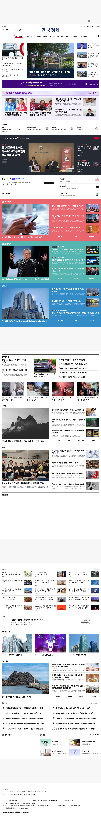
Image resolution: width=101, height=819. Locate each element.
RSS (39, 800)
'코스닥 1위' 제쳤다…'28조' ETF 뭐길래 (72, 377)
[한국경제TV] (8, 29)
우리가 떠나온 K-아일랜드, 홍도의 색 (16, 696)
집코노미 (52, 36)
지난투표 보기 (85, 624)
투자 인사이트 (5, 144)
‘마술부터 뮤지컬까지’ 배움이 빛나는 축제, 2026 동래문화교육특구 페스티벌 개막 (68, 687)
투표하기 (85, 620)
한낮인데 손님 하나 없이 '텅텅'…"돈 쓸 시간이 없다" (73, 708)
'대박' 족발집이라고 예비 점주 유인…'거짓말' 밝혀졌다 (11, 598)
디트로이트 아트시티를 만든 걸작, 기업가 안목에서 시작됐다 (68, 431)
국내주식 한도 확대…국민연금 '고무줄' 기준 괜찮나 (12, 130)
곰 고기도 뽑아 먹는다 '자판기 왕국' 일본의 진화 (67, 473)
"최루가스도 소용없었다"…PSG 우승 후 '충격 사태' (62, 398)
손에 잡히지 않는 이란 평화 (34, 130)
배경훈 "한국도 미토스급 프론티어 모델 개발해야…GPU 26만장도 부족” (79, 599)
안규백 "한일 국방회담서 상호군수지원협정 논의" (93, 45)
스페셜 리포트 (6, 632)
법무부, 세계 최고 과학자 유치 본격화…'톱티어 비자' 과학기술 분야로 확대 (79, 591)
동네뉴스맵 (60, 321)
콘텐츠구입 (14, 800)
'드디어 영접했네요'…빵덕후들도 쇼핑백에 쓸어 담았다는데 (25, 723)
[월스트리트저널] (14, 29)
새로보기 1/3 (96, 569)
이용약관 (45, 800)
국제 (58, 36)
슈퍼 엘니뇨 (80, 130)
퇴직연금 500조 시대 (12, 655)
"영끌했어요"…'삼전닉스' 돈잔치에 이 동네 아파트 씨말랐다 (24, 322)
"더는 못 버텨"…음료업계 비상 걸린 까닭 (14, 371)
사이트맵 (27, 800)
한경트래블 (5, 661)
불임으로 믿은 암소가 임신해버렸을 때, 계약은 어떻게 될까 (45, 590)
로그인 (97, 27)
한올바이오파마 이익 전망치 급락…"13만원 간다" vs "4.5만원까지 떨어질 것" (79, 574)
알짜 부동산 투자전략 (59, 310)
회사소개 (4, 791)
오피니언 (67, 36)
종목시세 (76, 279)
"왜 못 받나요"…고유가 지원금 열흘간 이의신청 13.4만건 (12, 70)
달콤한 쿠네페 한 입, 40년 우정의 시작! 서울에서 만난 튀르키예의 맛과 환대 (67, 676)
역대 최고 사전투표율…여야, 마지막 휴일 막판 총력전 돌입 (16, 114)
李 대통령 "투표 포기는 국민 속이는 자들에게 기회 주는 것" (68, 110)
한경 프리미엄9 (18, 36)
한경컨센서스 (61, 237)
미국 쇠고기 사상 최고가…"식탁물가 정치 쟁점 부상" (12, 607)
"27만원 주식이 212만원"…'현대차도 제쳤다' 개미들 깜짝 (24, 729)
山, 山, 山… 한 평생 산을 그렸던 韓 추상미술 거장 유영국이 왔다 (45, 607)
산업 (32, 36)
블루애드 (30, 791)
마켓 (91, 237)
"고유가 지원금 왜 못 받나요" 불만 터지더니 (73, 368)
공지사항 (42, 735)
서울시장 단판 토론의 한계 (59, 130)
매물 (76, 321)
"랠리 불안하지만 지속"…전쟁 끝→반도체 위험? (67, 249)
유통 (62, 36)
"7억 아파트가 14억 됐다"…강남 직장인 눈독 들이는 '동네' (24, 708)
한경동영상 (5, 495)
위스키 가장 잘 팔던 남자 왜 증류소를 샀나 (65, 462)
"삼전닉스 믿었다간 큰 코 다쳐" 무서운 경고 (73, 372)
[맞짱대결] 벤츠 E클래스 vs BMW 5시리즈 (28, 619)
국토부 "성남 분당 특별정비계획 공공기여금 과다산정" (93, 55)
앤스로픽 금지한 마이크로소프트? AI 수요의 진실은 (68, 260)
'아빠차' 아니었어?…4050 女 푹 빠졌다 (72, 360)
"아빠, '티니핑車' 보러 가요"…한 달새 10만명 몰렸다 (44, 375)
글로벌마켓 (45, 36)
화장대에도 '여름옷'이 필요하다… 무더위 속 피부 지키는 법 (68, 452)
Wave (3, 448)
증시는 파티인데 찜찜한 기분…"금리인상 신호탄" (68, 206)
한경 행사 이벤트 (7, 735)
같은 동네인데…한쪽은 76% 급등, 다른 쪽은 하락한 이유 (68, 290)
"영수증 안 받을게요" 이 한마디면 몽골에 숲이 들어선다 (11, 590)
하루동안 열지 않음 (91, 84)
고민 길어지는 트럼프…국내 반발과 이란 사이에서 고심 (93, 65)
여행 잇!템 (93, 696)
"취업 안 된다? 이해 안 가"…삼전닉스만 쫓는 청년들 (49, 72)
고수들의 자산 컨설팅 (82, 144)
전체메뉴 (84, 36)
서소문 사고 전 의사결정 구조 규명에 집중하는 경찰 (93, 74)
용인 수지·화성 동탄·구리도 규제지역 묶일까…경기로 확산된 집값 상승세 (75, 313)
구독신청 (11, 791)
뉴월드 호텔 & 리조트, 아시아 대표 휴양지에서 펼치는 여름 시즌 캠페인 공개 (68, 665)
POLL (3, 616)
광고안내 (24, 791)
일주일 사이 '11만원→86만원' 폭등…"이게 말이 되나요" (74, 713)
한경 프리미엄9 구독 (89, 27)
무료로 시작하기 (49, 183)
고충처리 (17, 791)
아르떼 (4, 406)
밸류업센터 (91, 321)
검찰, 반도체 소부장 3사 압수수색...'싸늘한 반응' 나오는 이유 (75, 729)
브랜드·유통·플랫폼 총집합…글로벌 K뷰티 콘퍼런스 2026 (79, 582)
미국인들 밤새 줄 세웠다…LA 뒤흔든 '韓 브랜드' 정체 (12, 398)
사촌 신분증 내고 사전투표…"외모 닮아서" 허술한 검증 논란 (68, 100)
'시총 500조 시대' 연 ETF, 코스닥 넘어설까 (66, 228)
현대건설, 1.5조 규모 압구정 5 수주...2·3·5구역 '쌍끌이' (44, 582)
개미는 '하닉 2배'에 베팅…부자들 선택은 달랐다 (84, 165)
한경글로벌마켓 (6, 244)
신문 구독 (81, 27)
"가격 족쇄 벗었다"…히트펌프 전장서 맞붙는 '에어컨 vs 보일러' (45, 598)
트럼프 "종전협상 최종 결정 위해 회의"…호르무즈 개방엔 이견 (68, 270)
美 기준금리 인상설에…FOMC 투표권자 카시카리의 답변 (13, 151)
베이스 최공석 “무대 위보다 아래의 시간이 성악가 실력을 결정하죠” (79, 607)
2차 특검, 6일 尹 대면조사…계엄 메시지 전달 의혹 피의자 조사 (12, 64)
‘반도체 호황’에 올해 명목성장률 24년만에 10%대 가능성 (12, 76)
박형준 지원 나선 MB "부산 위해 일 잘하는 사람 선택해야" (40, 114)
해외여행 (81, 696)
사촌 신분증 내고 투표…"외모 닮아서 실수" (73, 364)
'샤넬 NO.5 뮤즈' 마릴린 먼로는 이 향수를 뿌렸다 (68, 484)
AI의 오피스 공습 (44, 655)
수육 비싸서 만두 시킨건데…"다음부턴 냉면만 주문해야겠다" (75, 723)
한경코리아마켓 (6, 202)
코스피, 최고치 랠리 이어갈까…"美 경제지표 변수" (22, 237)
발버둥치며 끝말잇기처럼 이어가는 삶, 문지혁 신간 (68, 410)
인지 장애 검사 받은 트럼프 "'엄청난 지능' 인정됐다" (87, 398)
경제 (28, 36)
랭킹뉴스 (4, 703)
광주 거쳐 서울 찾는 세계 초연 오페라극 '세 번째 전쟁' (68, 420)
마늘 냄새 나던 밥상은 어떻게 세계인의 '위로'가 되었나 (23, 483)
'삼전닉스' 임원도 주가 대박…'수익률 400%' (14, 361)
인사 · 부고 (93, 735)
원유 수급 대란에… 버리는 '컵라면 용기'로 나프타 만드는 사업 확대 (12, 573)
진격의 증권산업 (77, 655)
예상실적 (60, 279)
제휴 (10, 800)
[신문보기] (3, 29)
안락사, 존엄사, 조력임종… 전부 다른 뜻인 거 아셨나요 (23, 441)
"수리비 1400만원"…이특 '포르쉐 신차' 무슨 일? (38, 398)
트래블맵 (58, 696)
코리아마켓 (38, 36)
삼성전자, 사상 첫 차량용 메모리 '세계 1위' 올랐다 (13, 59)
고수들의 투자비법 (81, 160)
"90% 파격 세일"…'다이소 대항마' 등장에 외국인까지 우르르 (76, 718)
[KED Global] (19, 29)
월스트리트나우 (58, 247)
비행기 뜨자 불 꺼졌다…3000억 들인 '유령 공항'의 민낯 (23, 713)
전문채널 (75, 36)
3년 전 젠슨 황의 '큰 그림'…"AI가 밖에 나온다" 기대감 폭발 (25, 279)
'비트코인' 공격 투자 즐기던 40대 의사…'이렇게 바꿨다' (84, 149)
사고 (98, 735)
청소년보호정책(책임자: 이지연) (67, 800)
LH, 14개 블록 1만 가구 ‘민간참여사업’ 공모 (66, 301)
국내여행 (70, 696)
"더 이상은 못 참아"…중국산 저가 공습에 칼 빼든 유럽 (45, 573)
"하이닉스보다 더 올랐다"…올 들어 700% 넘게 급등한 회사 (25, 718)
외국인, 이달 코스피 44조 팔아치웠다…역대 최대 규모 (67, 217)
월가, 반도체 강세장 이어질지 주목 (12, 581)
